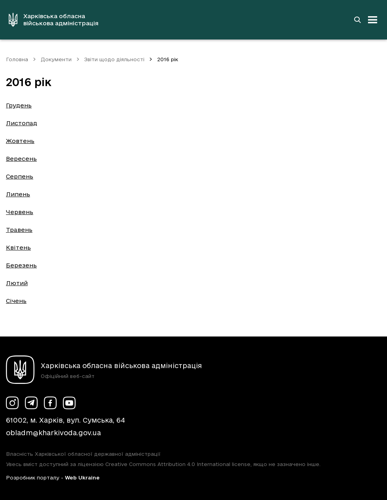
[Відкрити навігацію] (372, 20)
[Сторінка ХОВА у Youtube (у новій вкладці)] (69, 403)
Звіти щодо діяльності (114, 59)
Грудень (19, 105)
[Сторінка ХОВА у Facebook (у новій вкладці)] (50, 403)
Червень (19, 212)
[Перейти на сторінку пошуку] (357, 20)
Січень (16, 300)
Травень (19, 229)
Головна (17, 59)
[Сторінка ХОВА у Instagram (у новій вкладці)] (12, 403)
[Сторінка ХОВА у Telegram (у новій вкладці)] (31, 403)
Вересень (21, 158)
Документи (56, 59)
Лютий (17, 283)
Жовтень (20, 140)
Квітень (18, 247)
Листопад (21, 123)
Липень (18, 194)
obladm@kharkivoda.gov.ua (53, 432)
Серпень (19, 176)
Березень (21, 265)
